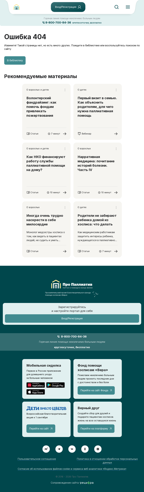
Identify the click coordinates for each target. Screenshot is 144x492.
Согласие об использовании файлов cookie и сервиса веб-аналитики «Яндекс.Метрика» (72, 468)
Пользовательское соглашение (37, 458)
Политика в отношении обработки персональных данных (107, 460)
